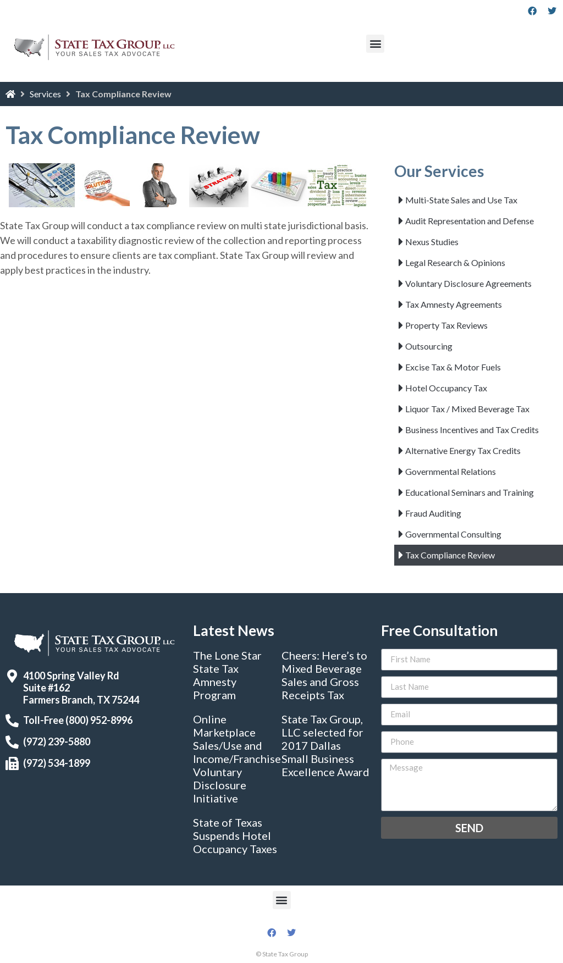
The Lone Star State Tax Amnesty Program (227, 675)
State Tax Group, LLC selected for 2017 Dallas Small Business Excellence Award (325, 745)
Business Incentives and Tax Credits (472, 429)
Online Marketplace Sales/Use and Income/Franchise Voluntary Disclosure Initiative (237, 758)
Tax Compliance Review (450, 555)
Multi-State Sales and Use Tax (461, 200)
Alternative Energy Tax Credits (463, 450)
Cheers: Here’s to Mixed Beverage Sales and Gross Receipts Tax (324, 675)
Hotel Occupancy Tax (446, 388)
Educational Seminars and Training (469, 492)
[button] (375, 44)
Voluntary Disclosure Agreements (468, 283)
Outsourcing (428, 346)
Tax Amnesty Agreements (453, 304)
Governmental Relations (450, 471)
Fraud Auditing (433, 513)
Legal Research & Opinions (455, 262)
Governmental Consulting (453, 534)
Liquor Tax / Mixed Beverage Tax (467, 408)
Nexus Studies (432, 241)
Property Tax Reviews (446, 325)
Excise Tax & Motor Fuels (453, 367)
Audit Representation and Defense (469, 220)
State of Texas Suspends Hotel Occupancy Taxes (235, 835)
